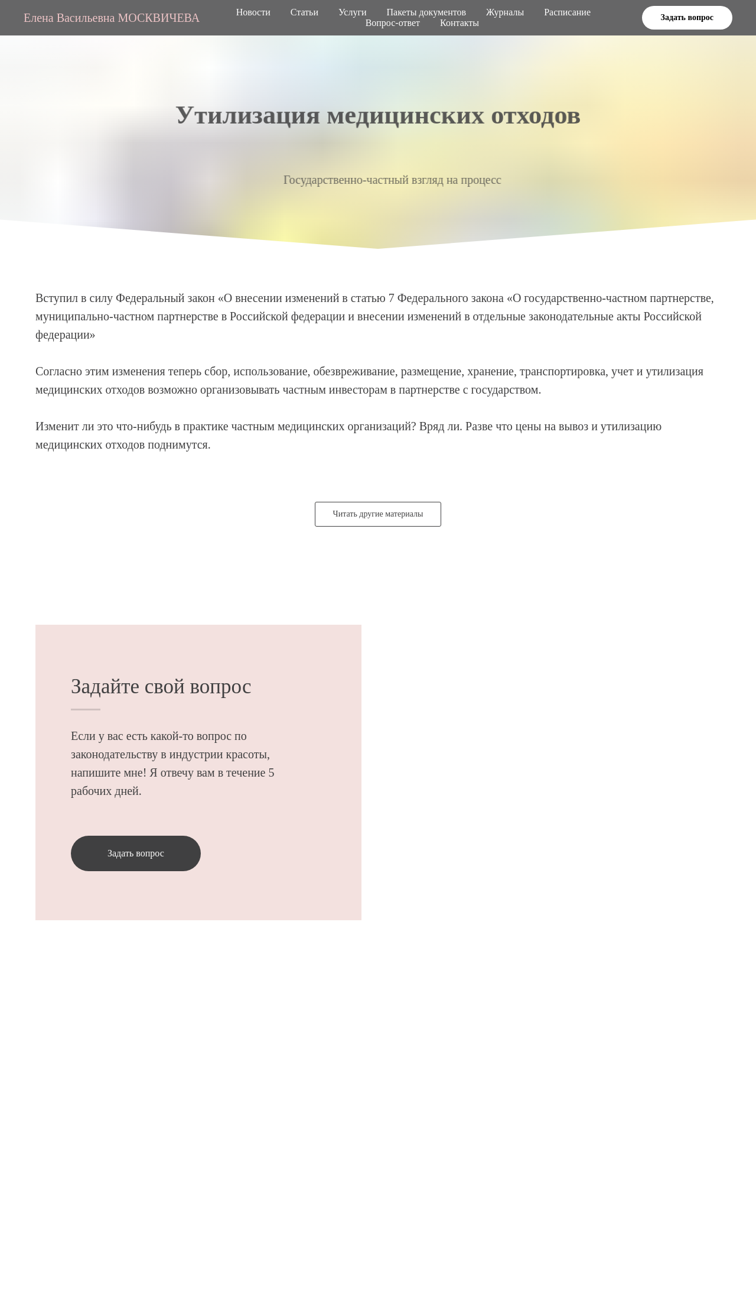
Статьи (304, 12)
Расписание (567, 12)
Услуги (352, 12)
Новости (253, 12)
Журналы (505, 12)
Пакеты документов (426, 12)
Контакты (459, 23)
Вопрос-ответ (393, 23)
